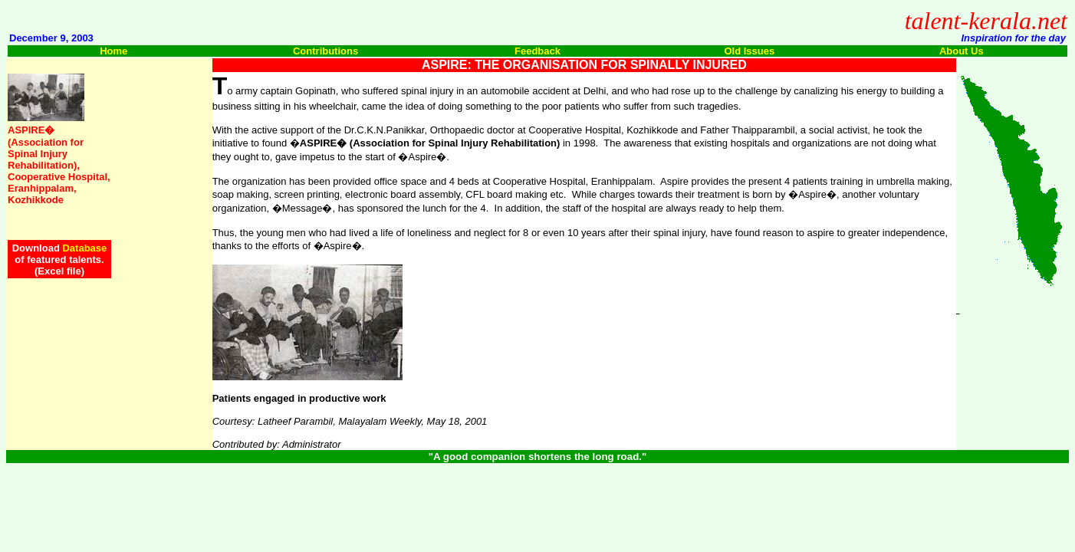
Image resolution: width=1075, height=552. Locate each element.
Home (113, 51)
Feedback (537, 51)
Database (84, 248)
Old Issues (749, 51)
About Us (961, 51)
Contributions (325, 51)
